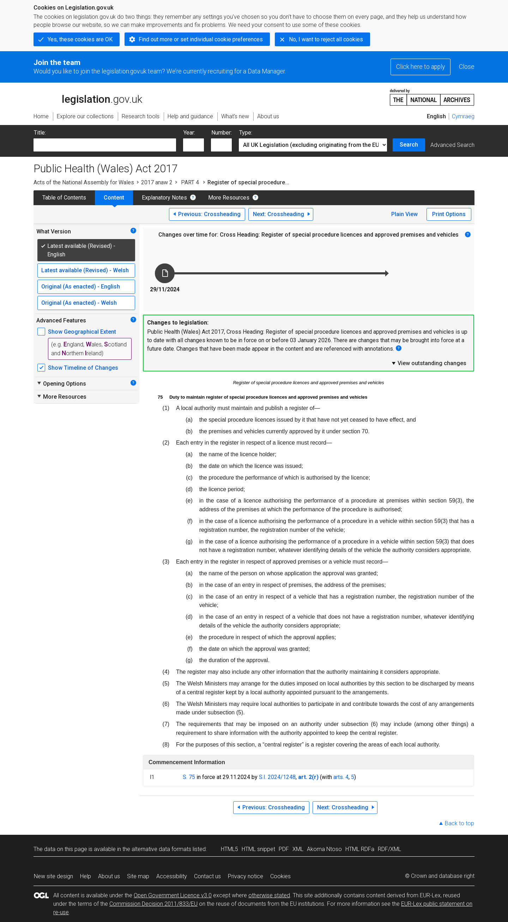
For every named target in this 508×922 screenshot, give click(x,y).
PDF (284, 849)
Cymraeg (463, 116)
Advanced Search (452, 145)
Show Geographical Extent (82, 331)
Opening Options (61, 383)
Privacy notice (245, 876)
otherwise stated (269, 895)
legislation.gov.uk (88, 96)
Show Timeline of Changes (83, 367)
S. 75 (189, 777)
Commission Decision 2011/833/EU (153, 903)
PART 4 (190, 182)
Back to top (459, 823)
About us (109, 876)
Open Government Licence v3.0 (173, 895)
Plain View (404, 214)
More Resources (228, 197)
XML (297, 849)
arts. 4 (341, 777)
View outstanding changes (428, 363)
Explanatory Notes (164, 197)
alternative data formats (161, 849)
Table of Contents (64, 197)
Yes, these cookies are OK (80, 39)
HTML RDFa (359, 849)
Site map (138, 876)
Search (409, 144)
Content (114, 197)
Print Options (449, 214)
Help (85, 876)
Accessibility (171, 876)
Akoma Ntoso (324, 849)
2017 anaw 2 (157, 182)
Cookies (280, 876)
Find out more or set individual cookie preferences (201, 39)
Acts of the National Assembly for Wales (84, 182)
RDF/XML (389, 849)
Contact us (207, 876)
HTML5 (229, 849)
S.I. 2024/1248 (277, 777)
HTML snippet (258, 849)
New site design (53, 876)
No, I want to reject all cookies (326, 39)
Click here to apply (420, 66)
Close (466, 66)
